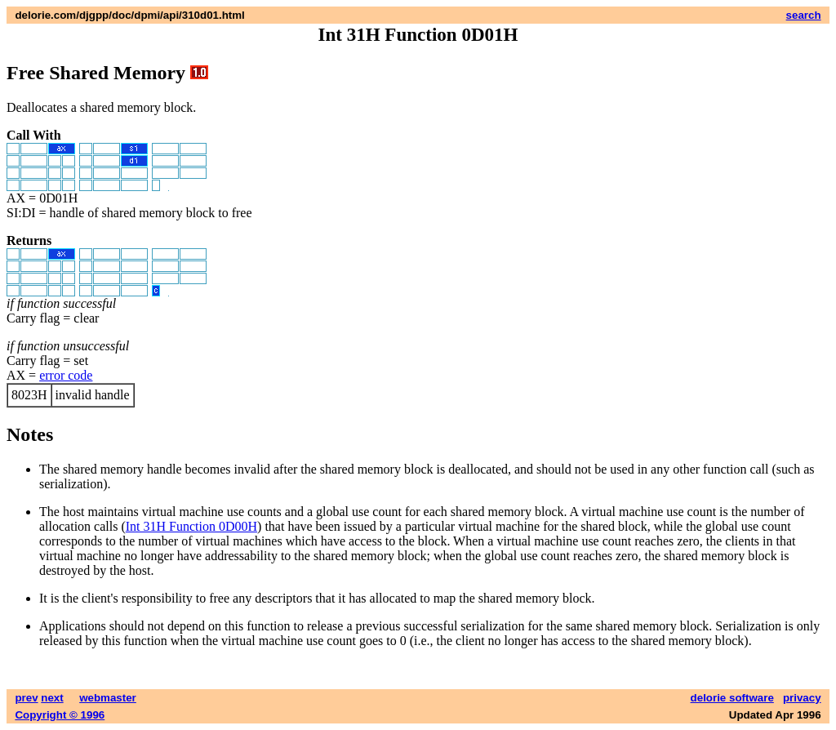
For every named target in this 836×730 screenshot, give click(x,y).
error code (65, 375)
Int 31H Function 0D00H (191, 526)
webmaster (107, 698)
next (52, 698)
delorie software (732, 698)
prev (26, 698)
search (803, 15)
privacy (802, 698)
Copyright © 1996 (59, 715)
